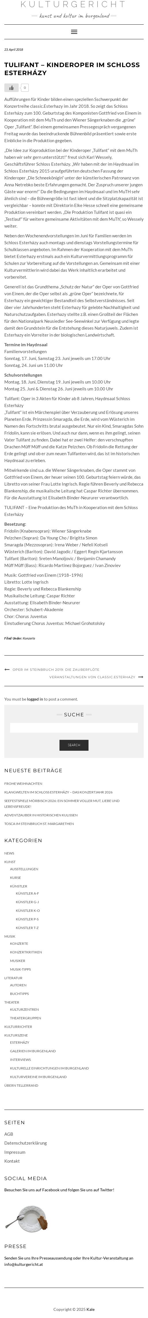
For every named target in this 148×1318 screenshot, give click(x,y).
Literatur (13, 978)
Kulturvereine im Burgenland (38, 1077)
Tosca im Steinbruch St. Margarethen (39, 824)
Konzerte (29, 638)
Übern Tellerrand (21, 1085)
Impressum (14, 1152)
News (9, 853)
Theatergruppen (25, 1018)
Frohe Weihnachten (23, 783)
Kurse (15, 877)
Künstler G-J (27, 902)
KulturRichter (18, 1026)
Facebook (50, 1189)
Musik (9, 936)
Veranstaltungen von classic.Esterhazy (92, 677)
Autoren (18, 985)
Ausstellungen (24, 869)
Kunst (10, 862)
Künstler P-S (27, 919)
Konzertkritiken (26, 952)
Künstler (18, 886)
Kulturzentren (24, 1009)
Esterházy (19, 1042)
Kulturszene (16, 1035)
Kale (91, 1309)
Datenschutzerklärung (25, 1142)
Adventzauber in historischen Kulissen (41, 815)
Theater (11, 1002)
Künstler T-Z (27, 928)
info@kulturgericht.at (23, 1264)
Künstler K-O (28, 910)
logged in (35, 699)
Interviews (20, 1059)
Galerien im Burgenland (33, 1051)
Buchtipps (19, 994)
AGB (8, 1134)
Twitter (106, 1189)
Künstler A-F (27, 893)
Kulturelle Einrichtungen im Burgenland (49, 1068)
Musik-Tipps (20, 969)
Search (74, 745)
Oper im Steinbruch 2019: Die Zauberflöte (56, 670)
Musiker (17, 961)
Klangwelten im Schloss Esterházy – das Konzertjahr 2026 (58, 792)
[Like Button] (11, 87)
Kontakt (12, 1160)
